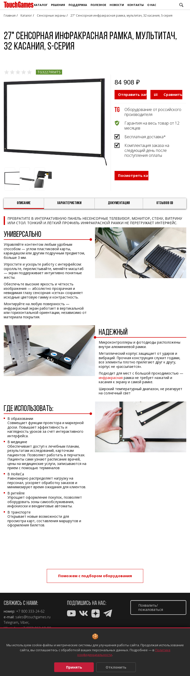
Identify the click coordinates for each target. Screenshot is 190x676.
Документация (119, 203)
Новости (117, 5)
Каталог (41, 5)
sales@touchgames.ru (32, 617)
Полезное (98, 5)
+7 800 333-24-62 (30, 611)
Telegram (11, 622)
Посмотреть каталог (133, 175)
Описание (24, 203)
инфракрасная (111, 377)
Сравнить (168, 94)
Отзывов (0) (164, 203)
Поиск (181, 5)
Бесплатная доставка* (145, 136)
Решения (58, 5)
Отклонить (116, 667)
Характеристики (69, 203)
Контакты (135, 5)
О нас (151, 5)
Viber (24, 622)
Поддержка (78, 5)
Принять (74, 667)
